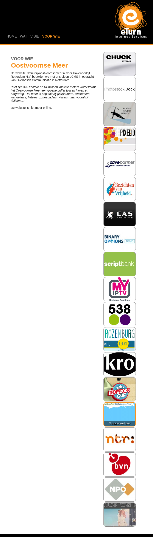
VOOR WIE (51, 36)
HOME (11, 36)
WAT (23, 36)
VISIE (34, 36)
